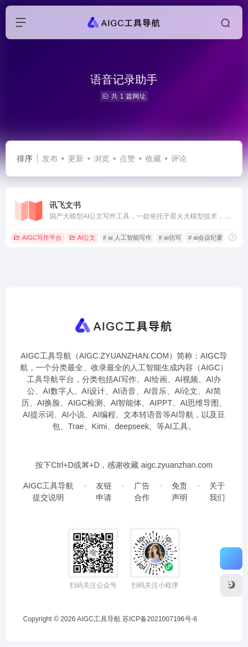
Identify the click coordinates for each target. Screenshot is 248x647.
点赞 (127, 158)
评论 (179, 158)
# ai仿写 (170, 237)
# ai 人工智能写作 (127, 237)
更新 (76, 158)
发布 (50, 158)
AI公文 (82, 237)
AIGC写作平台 (37, 237)
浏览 (101, 158)
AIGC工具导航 (98, 619)
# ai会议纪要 (205, 237)
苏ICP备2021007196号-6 (159, 619)
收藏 (153, 158)
